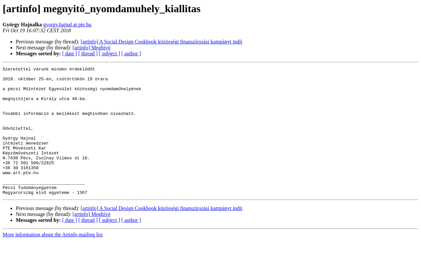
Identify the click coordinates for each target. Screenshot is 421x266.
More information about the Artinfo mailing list (53, 260)
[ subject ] (109, 53)
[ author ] (131, 53)
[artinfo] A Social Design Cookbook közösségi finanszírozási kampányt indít (161, 41)
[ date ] (69, 53)
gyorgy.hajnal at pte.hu (67, 24)
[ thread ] (88, 53)
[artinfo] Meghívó (91, 47)
